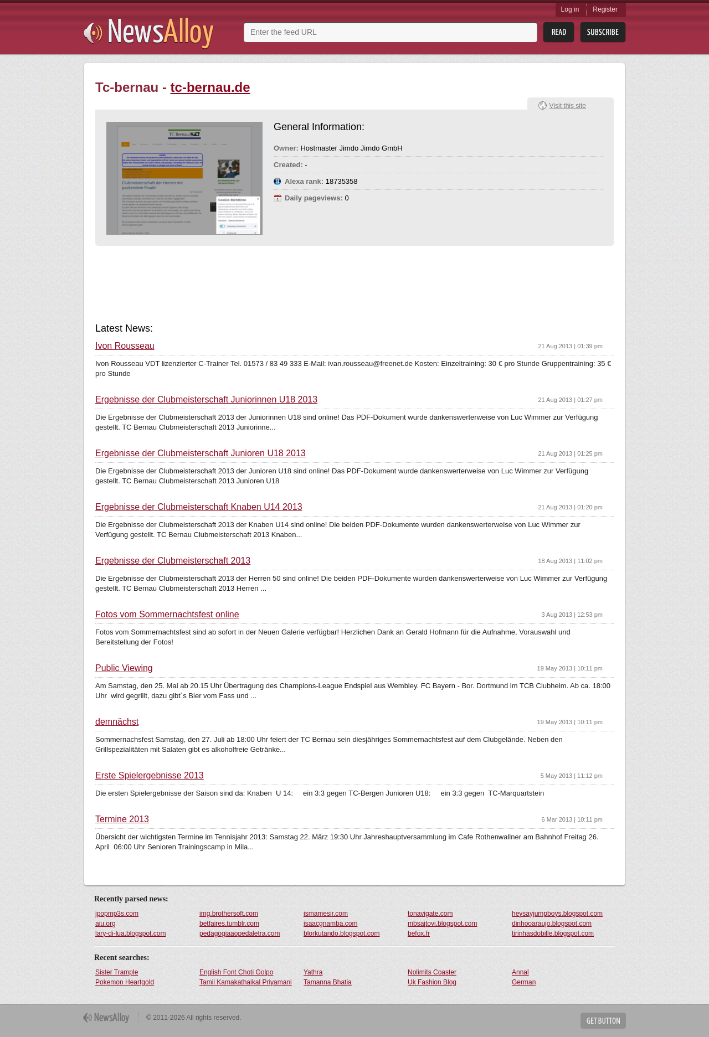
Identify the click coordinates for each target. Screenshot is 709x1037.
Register (605, 9)
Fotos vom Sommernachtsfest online (167, 614)
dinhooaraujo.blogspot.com (552, 923)
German (524, 982)
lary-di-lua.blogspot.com (130, 933)
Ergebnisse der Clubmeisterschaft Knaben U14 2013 (198, 507)
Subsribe (603, 32)
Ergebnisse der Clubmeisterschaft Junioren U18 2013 (200, 453)
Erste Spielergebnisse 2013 (149, 775)
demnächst (116, 722)
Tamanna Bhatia (328, 982)
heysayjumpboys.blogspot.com (557, 913)
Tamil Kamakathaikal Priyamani (245, 982)
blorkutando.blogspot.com (341, 933)
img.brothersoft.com (228, 913)
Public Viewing (124, 668)
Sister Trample (116, 972)
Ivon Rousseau (125, 346)
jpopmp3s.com (116, 913)
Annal (520, 972)
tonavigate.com (430, 913)
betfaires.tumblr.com (229, 923)
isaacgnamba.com (330, 923)
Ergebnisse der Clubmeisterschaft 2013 (172, 560)
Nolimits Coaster (432, 972)
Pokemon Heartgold (124, 982)
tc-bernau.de (210, 87)
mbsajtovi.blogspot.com (442, 923)
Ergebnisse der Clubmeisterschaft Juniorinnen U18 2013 (206, 399)
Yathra (313, 972)
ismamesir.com (326, 913)
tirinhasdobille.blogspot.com (553, 933)
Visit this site (567, 106)
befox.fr (419, 933)
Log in (570, 9)
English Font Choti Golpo (236, 972)
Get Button (603, 1021)
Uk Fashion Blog (432, 982)
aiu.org (105, 923)
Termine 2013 (122, 819)
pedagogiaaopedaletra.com (239, 933)
